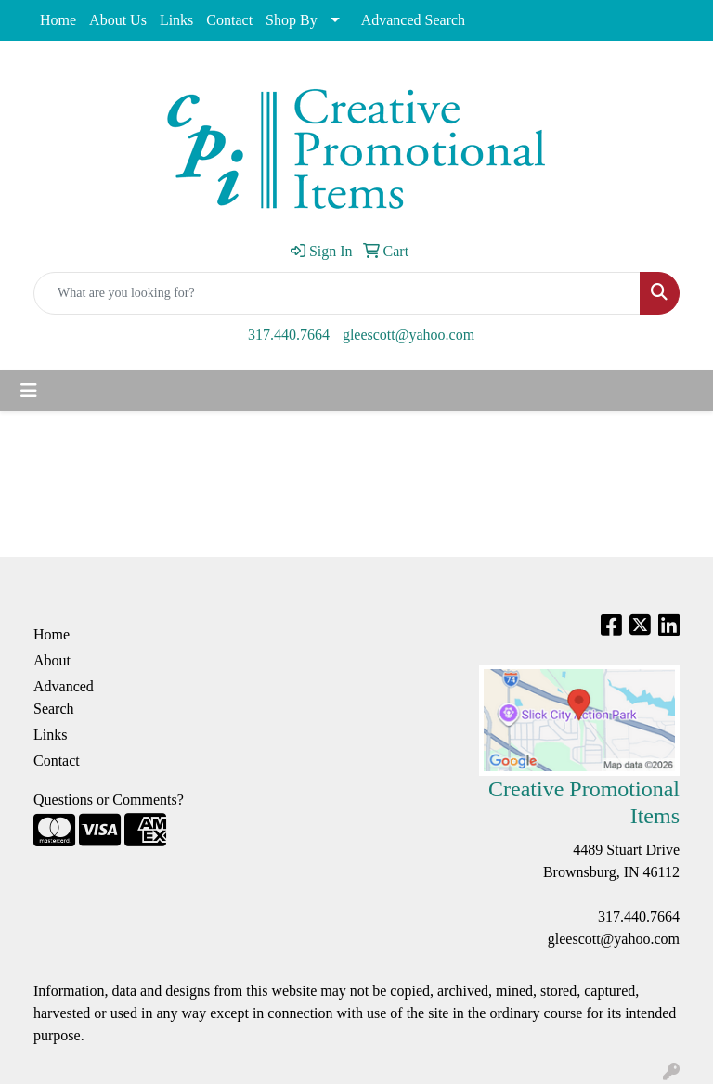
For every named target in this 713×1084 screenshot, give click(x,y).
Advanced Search (413, 20)
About (52, 660)
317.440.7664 (289, 334)
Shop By (292, 20)
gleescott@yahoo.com (408, 334)
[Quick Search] (337, 293)
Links (176, 20)
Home (58, 20)
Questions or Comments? (108, 799)
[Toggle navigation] (28, 391)
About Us (118, 20)
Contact (229, 20)
